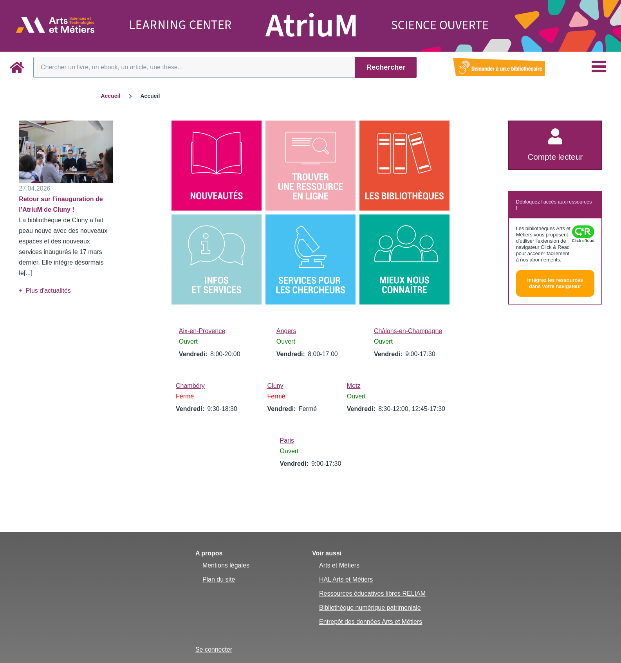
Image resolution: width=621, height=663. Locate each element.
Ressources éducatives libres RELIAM (372, 593)
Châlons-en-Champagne (408, 331)
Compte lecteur (555, 156)
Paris (287, 440)
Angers (286, 331)
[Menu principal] (599, 66)
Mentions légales (225, 565)
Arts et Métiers (339, 565)
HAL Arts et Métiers (346, 579)
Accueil (110, 96)
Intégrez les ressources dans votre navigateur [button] (555, 283)
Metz (354, 385)
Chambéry (190, 385)
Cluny (275, 385)
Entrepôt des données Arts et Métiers (370, 621)
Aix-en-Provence (202, 331)
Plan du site (218, 579)
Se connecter (213, 649)
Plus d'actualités (48, 290)
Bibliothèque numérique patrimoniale (370, 607)
